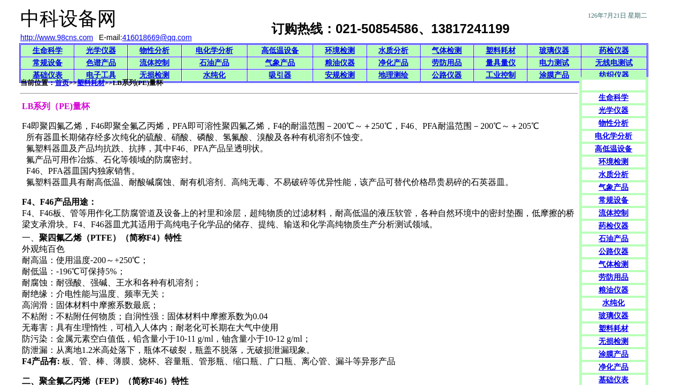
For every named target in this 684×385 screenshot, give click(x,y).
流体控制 (154, 63)
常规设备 (48, 63)
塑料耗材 (501, 51)
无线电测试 (614, 63)
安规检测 (340, 75)
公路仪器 (447, 75)
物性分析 (154, 51)
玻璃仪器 (554, 51)
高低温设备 (280, 51)
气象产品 (280, 63)
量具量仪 (501, 63)
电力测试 (554, 63)
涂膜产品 (554, 75)
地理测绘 (393, 75)
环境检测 (340, 51)
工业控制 (501, 75)
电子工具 (101, 75)
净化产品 (393, 63)
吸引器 (280, 75)
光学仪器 (101, 51)
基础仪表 (48, 75)
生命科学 (48, 51)
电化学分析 (214, 51)
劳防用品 (447, 63)
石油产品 (214, 63)
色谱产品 (101, 63)
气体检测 (447, 51)
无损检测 (154, 75)
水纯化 (214, 75)
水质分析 (393, 51)
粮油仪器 (340, 63)
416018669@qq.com (157, 37)
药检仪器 (614, 51)
